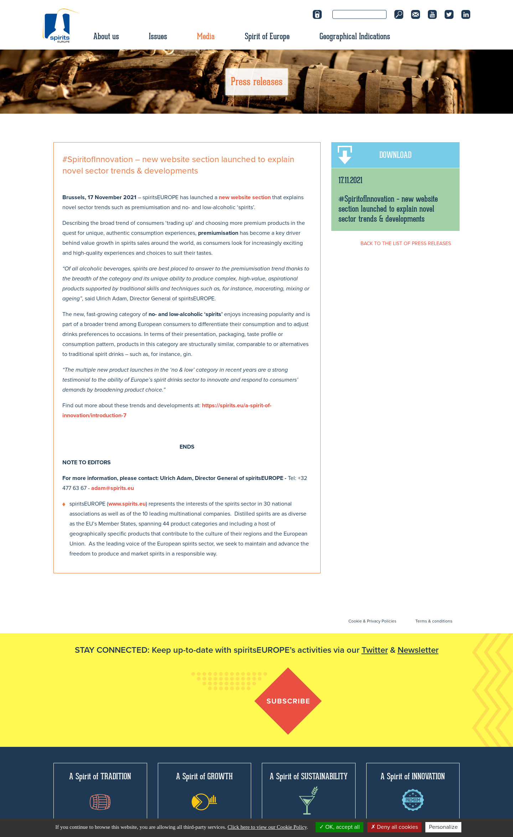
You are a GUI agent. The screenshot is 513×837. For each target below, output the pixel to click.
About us (106, 36)
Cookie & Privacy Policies (372, 621)
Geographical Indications (355, 36)
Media (206, 36)
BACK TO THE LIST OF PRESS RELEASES (406, 244)
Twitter (375, 650)
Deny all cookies (394, 827)
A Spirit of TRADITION (100, 790)
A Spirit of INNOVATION (412, 791)
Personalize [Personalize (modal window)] (443, 827)
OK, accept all (339, 827)
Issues (158, 36)
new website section (245, 197)
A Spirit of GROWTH (204, 790)
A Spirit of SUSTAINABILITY (309, 793)
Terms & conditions (433, 621)
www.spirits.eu (127, 503)
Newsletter (418, 650)
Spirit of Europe (267, 36)
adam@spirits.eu (112, 488)
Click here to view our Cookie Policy (267, 827)
